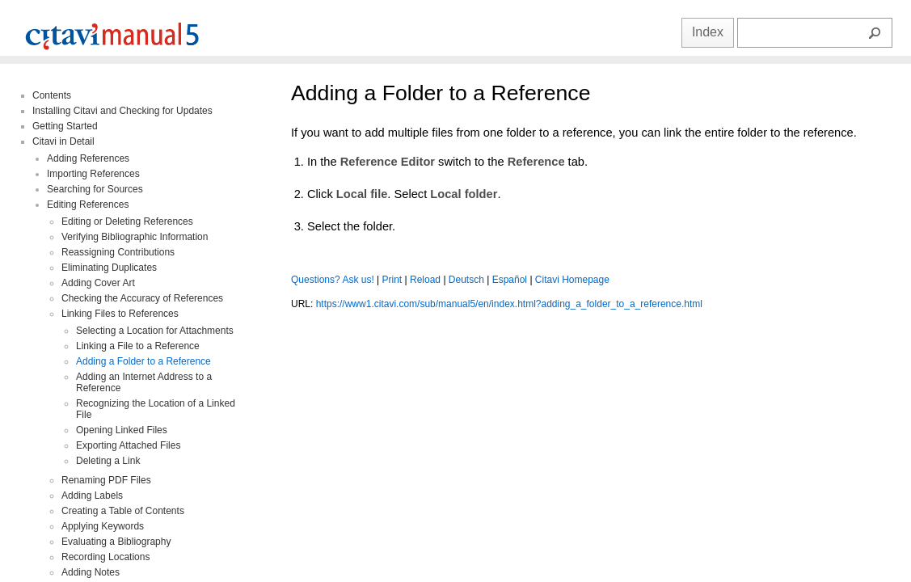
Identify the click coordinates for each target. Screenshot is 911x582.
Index (707, 32)
